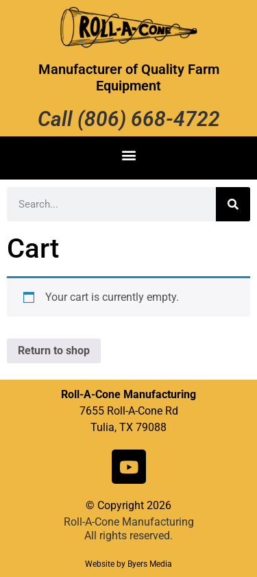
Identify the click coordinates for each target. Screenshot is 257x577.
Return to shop (54, 350)
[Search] (233, 204)
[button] (128, 154)
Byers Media (149, 564)
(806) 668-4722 (148, 119)
